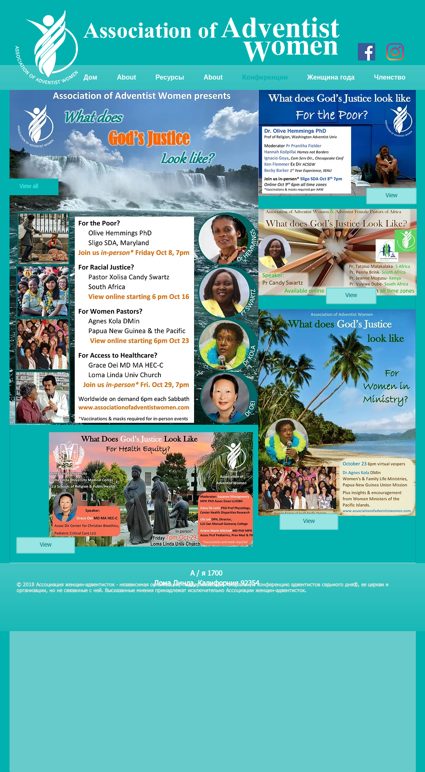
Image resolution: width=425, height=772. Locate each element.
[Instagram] (395, 52)
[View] (45, 545)
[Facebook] (366, 52)
